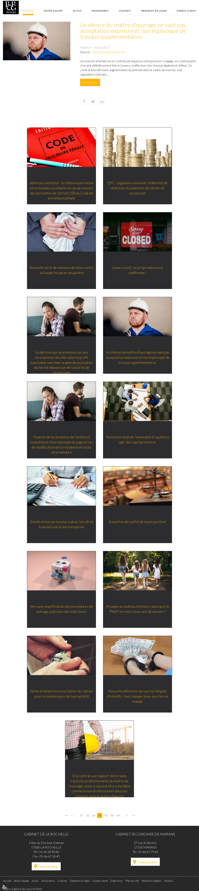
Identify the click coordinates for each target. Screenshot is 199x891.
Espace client (186, 10)
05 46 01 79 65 (148, 852)
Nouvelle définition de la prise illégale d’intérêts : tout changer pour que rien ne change (138, 696)
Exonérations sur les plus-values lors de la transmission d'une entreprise (61, 524)
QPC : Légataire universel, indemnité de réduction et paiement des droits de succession (138, 188)
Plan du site (132, 880)
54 (100, 815)
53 (93, 815)
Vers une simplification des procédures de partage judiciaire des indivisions (61, 609)
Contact (125, 10)
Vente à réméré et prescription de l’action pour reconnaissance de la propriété (61, 694)
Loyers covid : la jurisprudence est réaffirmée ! (138, 270)
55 (106, 815)
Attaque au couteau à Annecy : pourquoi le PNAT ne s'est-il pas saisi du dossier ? (137, 609)
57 (118, 815)
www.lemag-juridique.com (109, 52)
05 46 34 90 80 (49, 852)
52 (87, 815)
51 (81, 815)
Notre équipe (53, 10)
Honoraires (100, 10)
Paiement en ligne (154, 10)
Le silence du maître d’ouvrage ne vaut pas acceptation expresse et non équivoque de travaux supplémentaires (138, 357)
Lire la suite (90, 82)
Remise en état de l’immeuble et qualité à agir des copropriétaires (138, 440)
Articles (168, 880)
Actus (77, 10)
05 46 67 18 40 (50, 856)
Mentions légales (152, 880)
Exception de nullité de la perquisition (138, 522)
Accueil (28, 10)
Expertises (117, 880)
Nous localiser (48, 866)
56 (112, 815)
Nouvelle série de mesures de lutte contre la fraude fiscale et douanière (61, 270)
